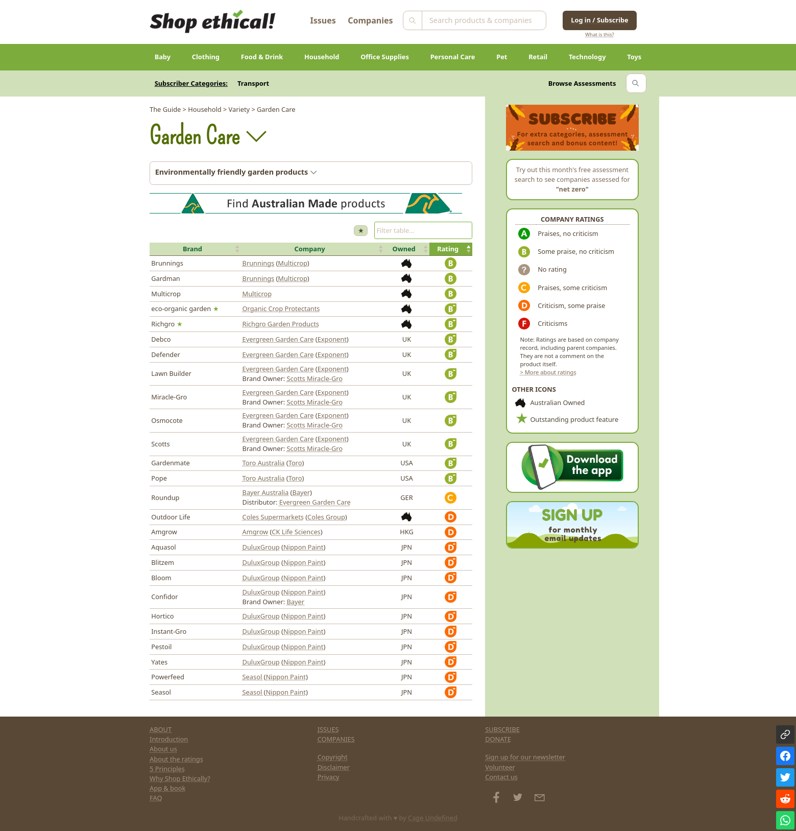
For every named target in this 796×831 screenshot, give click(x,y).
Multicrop (292, 263)
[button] (195, 249)
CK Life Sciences (296, 531)
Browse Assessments (582, 83)
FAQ (156, 797)
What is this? (599, 34)
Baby (163, 56)
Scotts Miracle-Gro (314, 378)
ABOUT (161, 729)
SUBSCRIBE (502, 729)
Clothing (206, 56)
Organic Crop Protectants (281, 308)
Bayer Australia (266, 492)
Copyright (333, 757)
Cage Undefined (432, 817)
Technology (587, 56)
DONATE (498, 739)
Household (321, 56)
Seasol (253, 676)
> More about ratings (548, 372)
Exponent (332, 339)
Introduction (169, 739)
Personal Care (452, 56)
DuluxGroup (261, 547)
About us (163, 748)
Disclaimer (334, 767)
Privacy (329, 776)
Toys (634, 56)
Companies (370, 20)
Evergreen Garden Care (278, 339)
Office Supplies (384, 56)
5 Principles (167, 768)
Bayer (301, 492)
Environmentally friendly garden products (236, 172)
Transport (253, 83)
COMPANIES (336, 739)
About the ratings (176, 759)
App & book (167, 788)
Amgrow (256, 531)
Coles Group (326, 516)
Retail (537, 56)
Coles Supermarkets (273, 516)
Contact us (501, 776)
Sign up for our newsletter (525, 757)
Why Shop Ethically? (180, 778)
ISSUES (328, 729)
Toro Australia (264, 462)
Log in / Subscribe (599, 20)
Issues (323, 20)
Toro (295, 462)
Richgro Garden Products (281, 323)
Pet (501, 56)
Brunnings (259, 263)
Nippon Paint (303, 547)
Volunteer (500, 767)
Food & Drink (262, 56)
